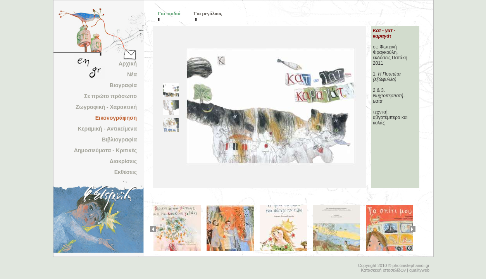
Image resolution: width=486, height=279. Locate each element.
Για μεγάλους (207, 13)
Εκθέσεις (125, 172)
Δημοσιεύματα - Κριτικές (105, 150)
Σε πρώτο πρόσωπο (110, 96)
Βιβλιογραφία (119, 139)
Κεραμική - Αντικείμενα (107, 129)
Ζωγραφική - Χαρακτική (106, 107)
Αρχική (128, 63)
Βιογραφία (123, 85)
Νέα (132, 74)
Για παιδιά (169, 13)
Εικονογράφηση (116, 118)
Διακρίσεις (123, 161)
